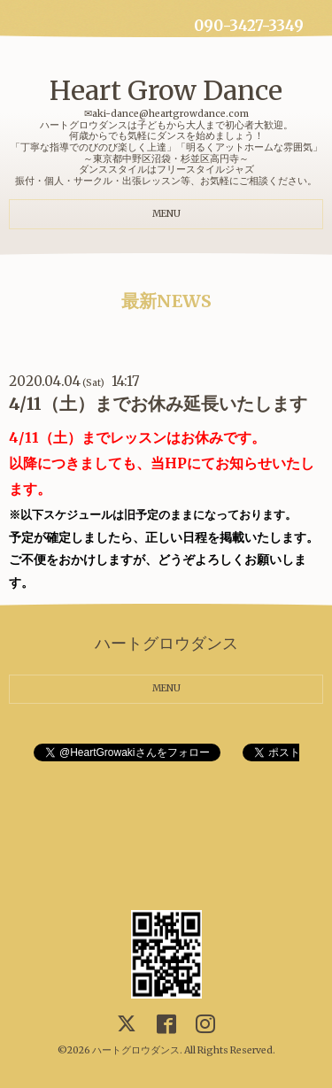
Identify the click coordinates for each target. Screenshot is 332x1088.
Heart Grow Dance (166, 90)
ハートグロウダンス (136, 1050)
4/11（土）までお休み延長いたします (158, 403)
